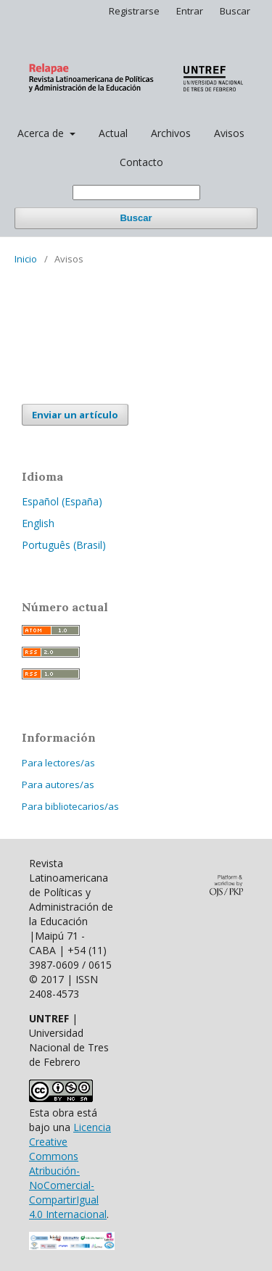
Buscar (136, 217)
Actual (113, 133)
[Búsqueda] (136, 192)
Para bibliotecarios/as (70, 806)
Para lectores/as (58, 762)
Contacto (141, 162)
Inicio (26, 258)
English (38, 523)
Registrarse (134, 10)
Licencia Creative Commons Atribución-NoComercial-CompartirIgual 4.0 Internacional (70, 1170)
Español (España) (62, 501)
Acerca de (42, 133)
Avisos (229, 133)
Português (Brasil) (64, 545)
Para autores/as (58, 784)
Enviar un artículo (75, 414)
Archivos (171, 133)
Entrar (189, 10)
